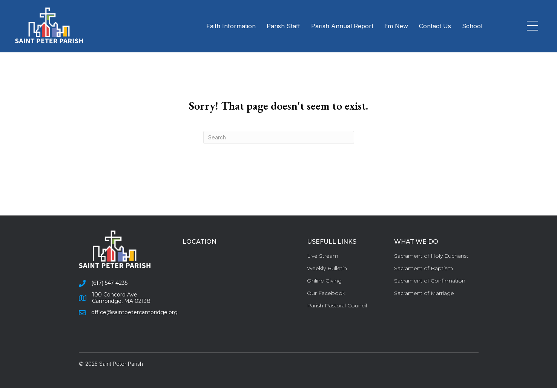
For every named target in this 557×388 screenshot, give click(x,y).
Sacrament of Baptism (423, 268)
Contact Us (435, 26)
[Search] (278, 137)
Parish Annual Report (342, 26)
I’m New (396, 26)
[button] (530, 26)
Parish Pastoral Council (337, 305)
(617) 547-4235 (109, 283)
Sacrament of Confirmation (429, 280)
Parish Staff (283, 26)
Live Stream (322, 255)
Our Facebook (326, 293)
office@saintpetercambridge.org (134, 312)
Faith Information (231, 26)
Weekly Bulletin (327, 268)
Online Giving (324, 280)
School (472, 26)
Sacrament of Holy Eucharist (431, 255)
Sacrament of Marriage (424, 293)
